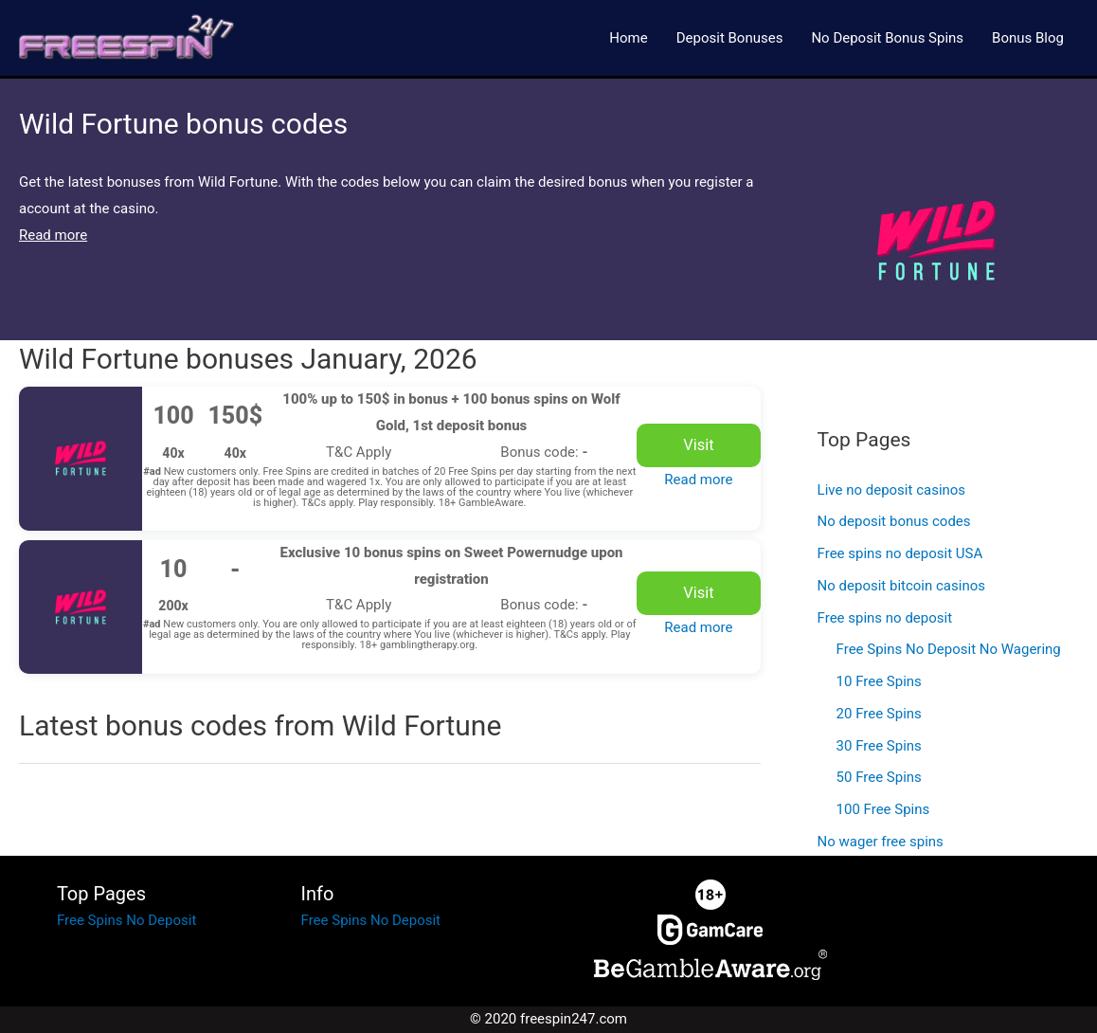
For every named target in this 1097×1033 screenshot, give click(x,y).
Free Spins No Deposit (126, 920)
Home (628, 37)
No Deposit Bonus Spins (887, 37)
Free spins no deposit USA (900, 553)
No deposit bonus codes (894, 521)
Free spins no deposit (885, 617)
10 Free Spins (879, 681)
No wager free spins (881, 841)
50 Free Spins (879, 777)
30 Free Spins (879, 745)
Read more (698, 479)
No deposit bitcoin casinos (901, 585)
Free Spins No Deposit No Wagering (948, 649)
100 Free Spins (883, 809)
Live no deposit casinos (892, 489)
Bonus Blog (1028, 37)
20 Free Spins (879, 713)
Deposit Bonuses (729, 37)
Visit (698, 445)
